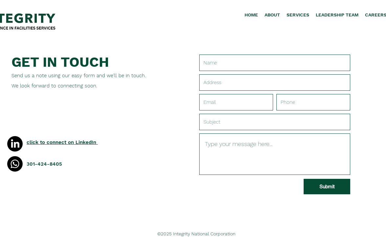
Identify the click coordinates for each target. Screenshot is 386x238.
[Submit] (327, 186)
